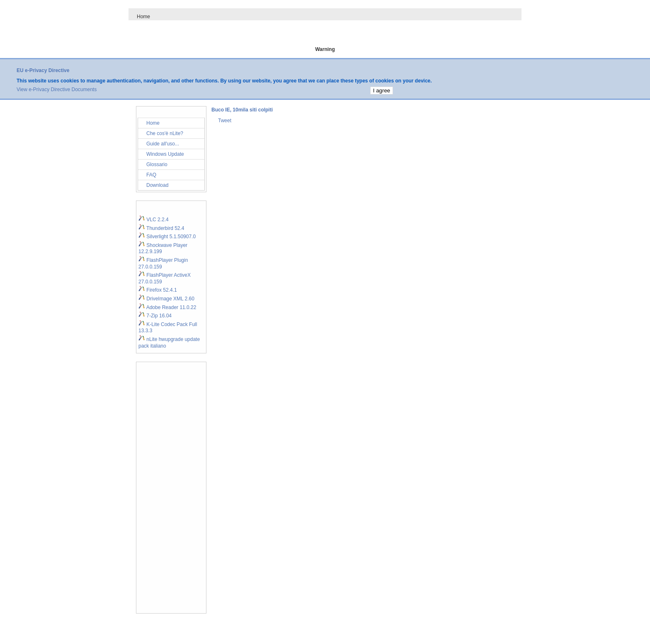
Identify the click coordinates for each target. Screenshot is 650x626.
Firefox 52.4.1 (157, 290)
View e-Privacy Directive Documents (57, 89)
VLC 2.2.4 (153, 219)
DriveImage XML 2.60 (166, 299)
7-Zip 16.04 (155, 316)
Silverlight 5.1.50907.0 (167, 236)
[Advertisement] (171, 487)
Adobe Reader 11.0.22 (167, 307)
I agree (381, 90)
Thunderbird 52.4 (161, 228)
